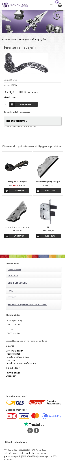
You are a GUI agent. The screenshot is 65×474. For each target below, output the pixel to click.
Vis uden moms (11, 97)
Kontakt (12, 297)
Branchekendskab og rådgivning (21, 363)
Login (10, 291)
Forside (5, 39)
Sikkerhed (10, 360)
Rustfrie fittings (13, 372)
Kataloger (13, 275)
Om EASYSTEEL (14, 269)
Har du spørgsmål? (16, 121)
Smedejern (11, 375)
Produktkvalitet (13, 353)
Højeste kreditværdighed (17, 356)
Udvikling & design (14, 350)
